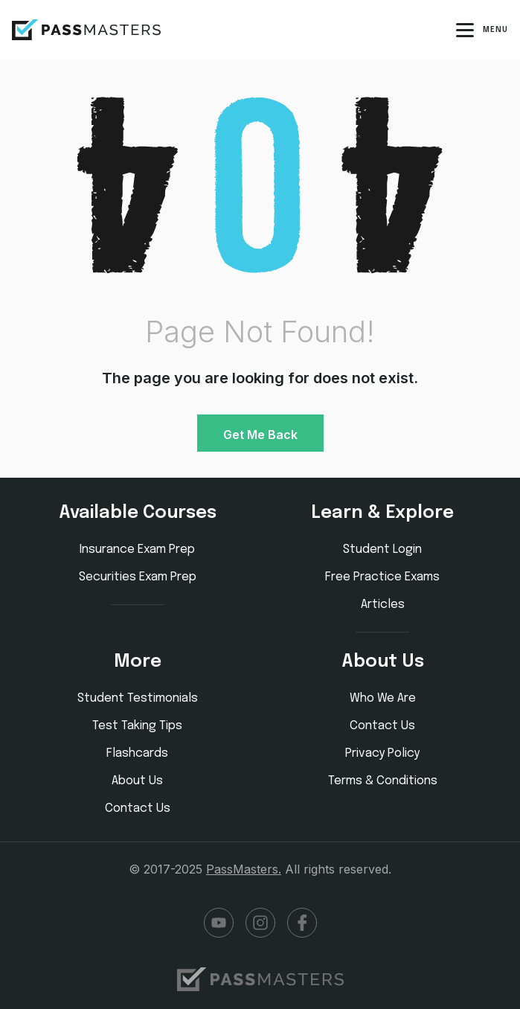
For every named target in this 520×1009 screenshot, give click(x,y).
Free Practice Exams (382, 577)
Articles (383, 604)
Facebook (302, 923)
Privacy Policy (382, 753)
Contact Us (137, 808)
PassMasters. (243, 869)
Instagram (260, 923)
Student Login (382, 549)
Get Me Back (260, 434)
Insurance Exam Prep (137, 549)
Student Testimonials (137, 698)
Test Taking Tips (137, 726)
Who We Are (383, 698)
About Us (137, 781)
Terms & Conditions (382, 781)
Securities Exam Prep (137, 577)
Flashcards (137, 753)
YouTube (219, 923)
